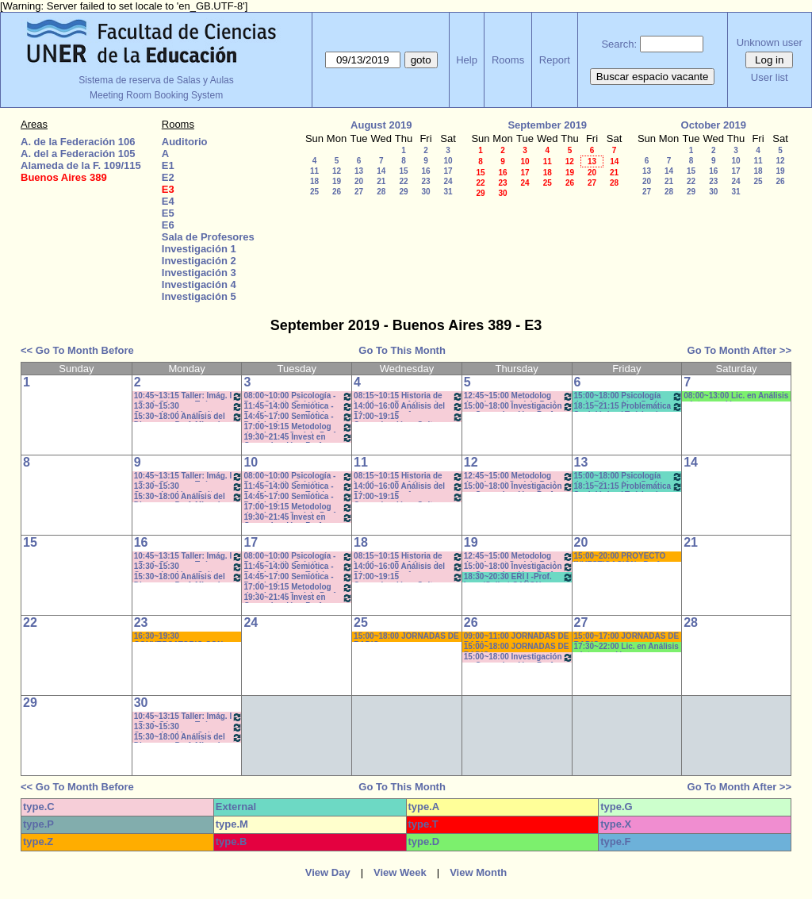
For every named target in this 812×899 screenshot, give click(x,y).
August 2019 (381, 125)
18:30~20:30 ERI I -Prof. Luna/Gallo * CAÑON (518, 577)
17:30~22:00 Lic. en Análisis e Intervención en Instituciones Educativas (626, 647)
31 (447, 191)
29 (403, 191)
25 (314, 191)
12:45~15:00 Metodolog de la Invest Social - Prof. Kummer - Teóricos (518, 396)
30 (425, 191)
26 (336, 191)
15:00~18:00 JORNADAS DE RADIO (406, 637)
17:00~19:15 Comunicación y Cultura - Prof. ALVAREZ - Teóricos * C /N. (408, 417)
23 (425, 181)
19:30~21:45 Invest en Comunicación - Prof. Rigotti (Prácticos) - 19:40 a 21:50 (298, 437)
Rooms (508, 60)
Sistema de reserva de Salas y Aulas (156, 80)
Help (466, 60)
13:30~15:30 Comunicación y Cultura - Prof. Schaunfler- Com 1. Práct (188, 406)
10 (447, 160)
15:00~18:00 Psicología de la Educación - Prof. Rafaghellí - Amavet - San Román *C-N (629, 396)
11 (314, 171)
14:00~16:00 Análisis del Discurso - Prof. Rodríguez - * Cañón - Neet (408, 406)
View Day (327, 872)
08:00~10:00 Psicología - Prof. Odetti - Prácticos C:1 (298, 396)
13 (358, 171)
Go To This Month (402, 350)
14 (381, 171)
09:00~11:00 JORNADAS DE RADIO (516, 637)
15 (403, 171)
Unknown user (769, 42)
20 (358, 181)
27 (358, 191)
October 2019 (713, 125)
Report (554, 60)
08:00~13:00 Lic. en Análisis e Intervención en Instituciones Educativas (736, 396)
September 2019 (547, 125)
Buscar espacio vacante (652, 77)
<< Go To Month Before (77, 350)
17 (447, 171)
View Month (478, 872)
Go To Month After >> (739, 350)
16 (425, 171)
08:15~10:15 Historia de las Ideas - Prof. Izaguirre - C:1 (408, 396)
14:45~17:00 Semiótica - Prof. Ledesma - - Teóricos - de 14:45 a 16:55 (298, 417)
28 (381, 191)
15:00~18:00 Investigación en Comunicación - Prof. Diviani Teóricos (518, 406)
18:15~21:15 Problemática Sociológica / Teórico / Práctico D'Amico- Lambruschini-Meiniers (629, 406)
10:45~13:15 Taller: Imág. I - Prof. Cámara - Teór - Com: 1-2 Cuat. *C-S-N (188, 396)
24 (447, 181)
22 (403, 181)
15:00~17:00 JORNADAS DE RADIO (627, 637)
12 (336, 171)
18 (314, 181)
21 (381, 181)
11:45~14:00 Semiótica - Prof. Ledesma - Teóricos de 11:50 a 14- (298, 406)
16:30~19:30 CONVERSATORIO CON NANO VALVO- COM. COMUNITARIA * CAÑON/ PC (188, 637)
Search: (619, 44)
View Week (400, 872)
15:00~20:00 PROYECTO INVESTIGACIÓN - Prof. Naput (620, 556)
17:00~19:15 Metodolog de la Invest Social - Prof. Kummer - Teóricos (298, 427)
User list (769, 77)
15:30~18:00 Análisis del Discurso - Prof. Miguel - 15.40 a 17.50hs (188, 417)
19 (336, 181)
